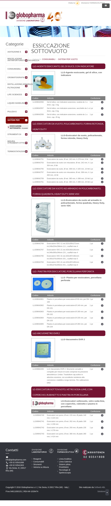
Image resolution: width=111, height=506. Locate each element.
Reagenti (37, 459)
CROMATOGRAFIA (16, 77)
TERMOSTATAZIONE (16, 151)
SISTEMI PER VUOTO (68, 59)
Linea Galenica (65, 462)
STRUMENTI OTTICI (16, 143)
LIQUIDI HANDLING (16, 103)
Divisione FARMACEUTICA (90, 3)
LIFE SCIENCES (14, 94)
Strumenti (37, 464)
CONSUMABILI (14, 69)
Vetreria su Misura (41, 467)
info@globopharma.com (16, 460)
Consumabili (38, 462)
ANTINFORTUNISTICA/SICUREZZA (23, 60)
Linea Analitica (65, 459)
